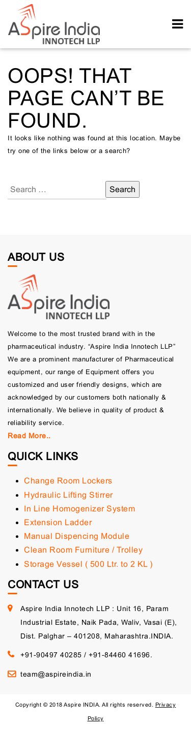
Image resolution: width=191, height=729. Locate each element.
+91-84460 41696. (120, 655)
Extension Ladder (58, 522)
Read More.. (29, 436)
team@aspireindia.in (56, 674)
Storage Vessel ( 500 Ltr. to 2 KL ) (88, 564)
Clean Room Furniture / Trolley (83, 549)
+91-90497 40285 (51, 655)
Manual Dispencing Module (76, 536)
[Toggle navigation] (177, 24)
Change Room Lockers (68, 480)
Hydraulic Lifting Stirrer (68, 495)
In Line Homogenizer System (79, 508)
